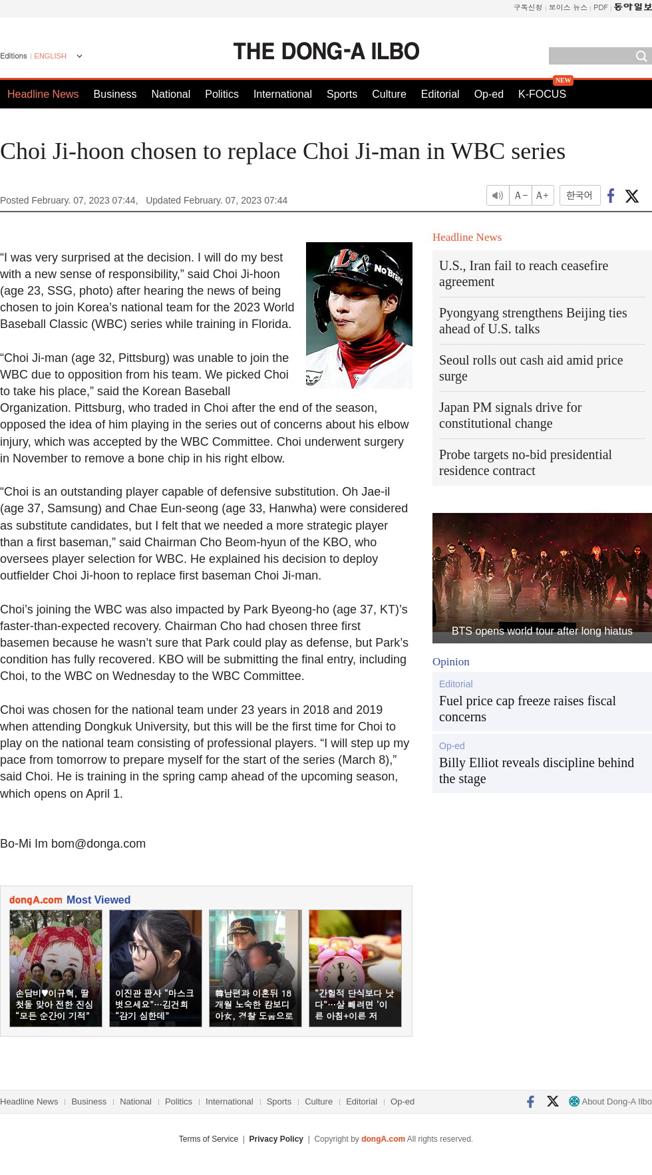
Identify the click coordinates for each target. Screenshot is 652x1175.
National (171, 94)
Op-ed (489, 94)
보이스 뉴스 (568, 7)
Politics (222, 94)
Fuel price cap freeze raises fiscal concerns (527, 708)
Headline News (43, 94)
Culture (389, 94)
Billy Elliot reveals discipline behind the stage (536, 770)
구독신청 (528, 7)
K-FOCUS (542, 94)
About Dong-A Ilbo (610, 1101)
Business (115, 94)
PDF (600, 7)
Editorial (440, 94)
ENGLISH (51, 56)
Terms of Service (208, 1139)
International (282, 94)
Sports (342, 94)
